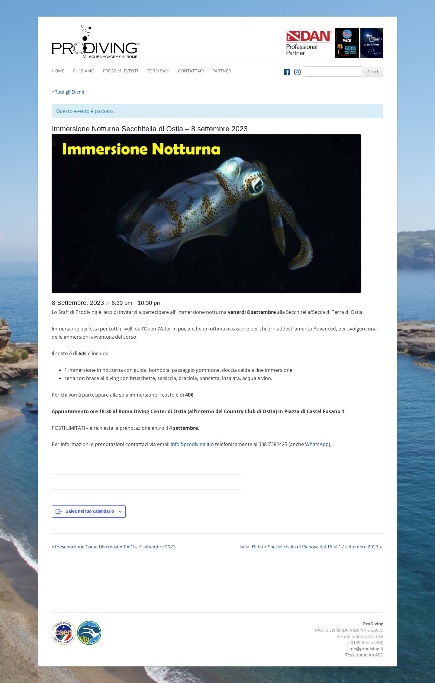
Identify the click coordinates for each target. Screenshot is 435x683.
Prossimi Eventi (120, 71)
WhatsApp (317, 444)
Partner (221, 71)
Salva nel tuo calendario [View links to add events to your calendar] (90, 511)
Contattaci (191, 71)
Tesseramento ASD (364, 655)
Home (58, 71)
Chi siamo (84, 71)
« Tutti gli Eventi (68, 92)
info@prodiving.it (190, 444)
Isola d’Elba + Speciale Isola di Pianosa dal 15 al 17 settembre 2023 (311, 547)
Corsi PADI (158, 71)
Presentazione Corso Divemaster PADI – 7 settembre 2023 (114, 547)
